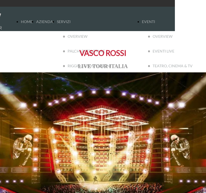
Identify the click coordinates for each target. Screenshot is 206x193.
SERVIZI (64, 21)
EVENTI (148, 21)
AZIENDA (44, 21)
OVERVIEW (77, 36)
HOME (26, 21)
